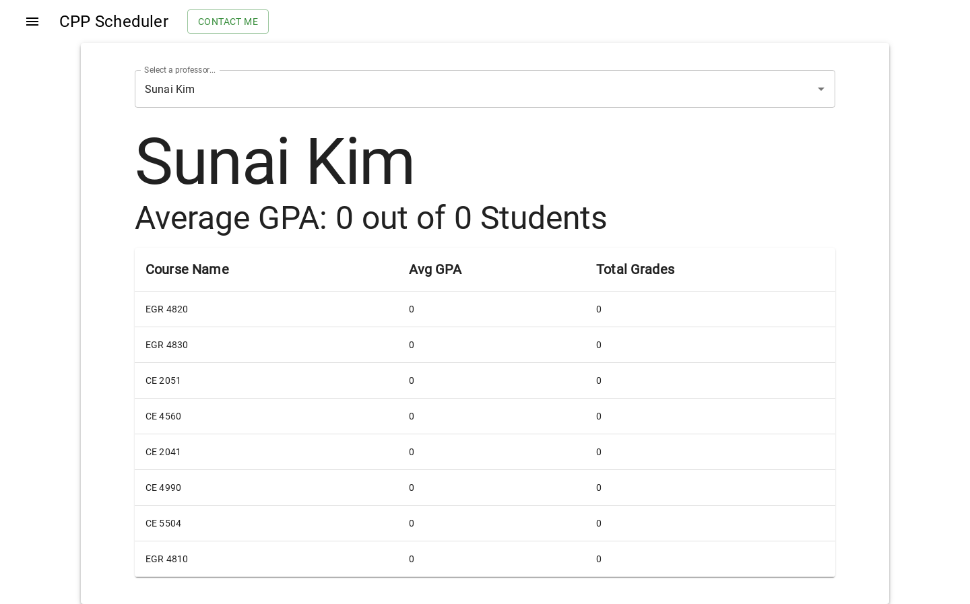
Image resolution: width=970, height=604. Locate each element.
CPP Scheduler (113, 21)
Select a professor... (180, 70)
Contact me (228, 22)
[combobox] (466, 89)
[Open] (821, 88)
